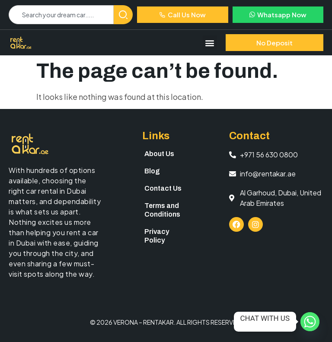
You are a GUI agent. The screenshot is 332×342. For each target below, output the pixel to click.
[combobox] (61, 14)
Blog (152, 171)
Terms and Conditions (162, 210)
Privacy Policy (156, 236)
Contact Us (163, 188)
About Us (159, 153)
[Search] (123, 14)
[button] (210, 42)
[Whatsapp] (309, 321)
